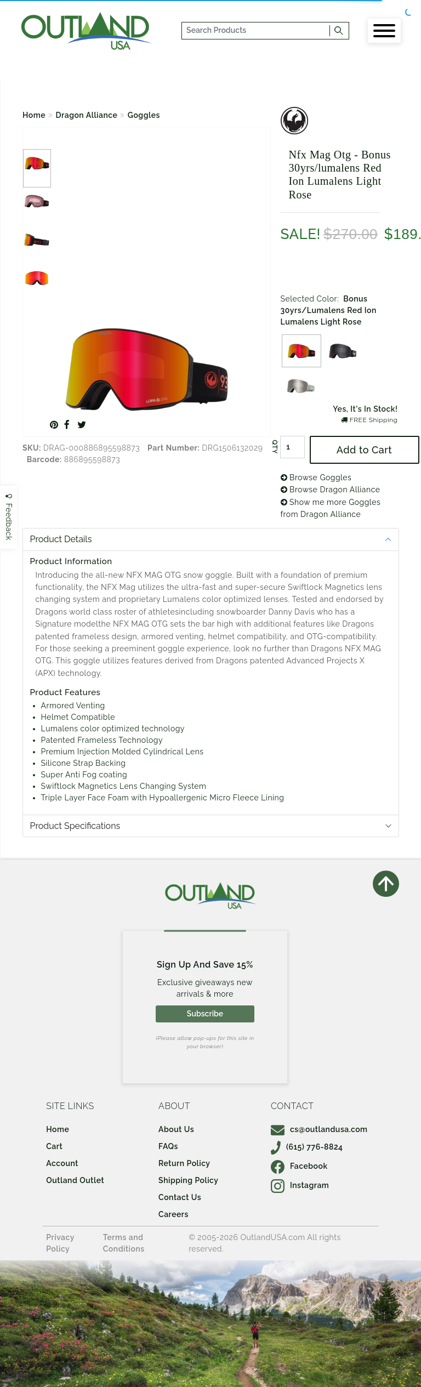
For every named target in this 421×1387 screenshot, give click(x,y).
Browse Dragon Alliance (330, 489)
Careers (173, 1214)
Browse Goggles (316, 477)
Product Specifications (75, 826)
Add (364, 450)
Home (33, 115)
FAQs (168, 1146)
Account (62, 1163)
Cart (54, 1146)
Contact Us (179, 1197)
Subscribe (205, 1013)
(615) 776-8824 (307, 1146)
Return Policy (184, 1163)
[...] (256, 31)
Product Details (61, 539)
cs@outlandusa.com (319, 1129)
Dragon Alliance (87, 115)
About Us (176, 1129)
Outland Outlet (75, 1180)
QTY (274, 447)
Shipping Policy (188, 1180)
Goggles (144, 115)
